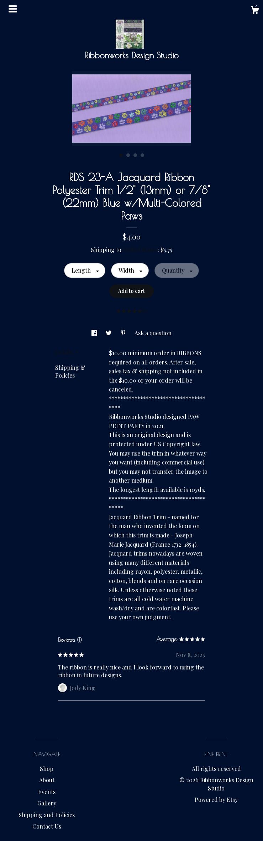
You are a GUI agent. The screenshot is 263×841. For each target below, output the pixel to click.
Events (47, 791)
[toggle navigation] (13, 8)
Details (67, 352)
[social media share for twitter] (109, 333)
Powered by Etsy (216, 799)
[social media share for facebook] (95, 333)
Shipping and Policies (47, 815)
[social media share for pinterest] (123, 333)
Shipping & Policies (70, 371)
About (46, 780)
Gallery (46, 803)
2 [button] (128, 155)
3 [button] (135, 155)
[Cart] (255, 10)
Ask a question (153, 333)
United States (140, 249)
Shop (46, 768)
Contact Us (46, 826)
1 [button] (121, 155)
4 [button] (142, 155)
